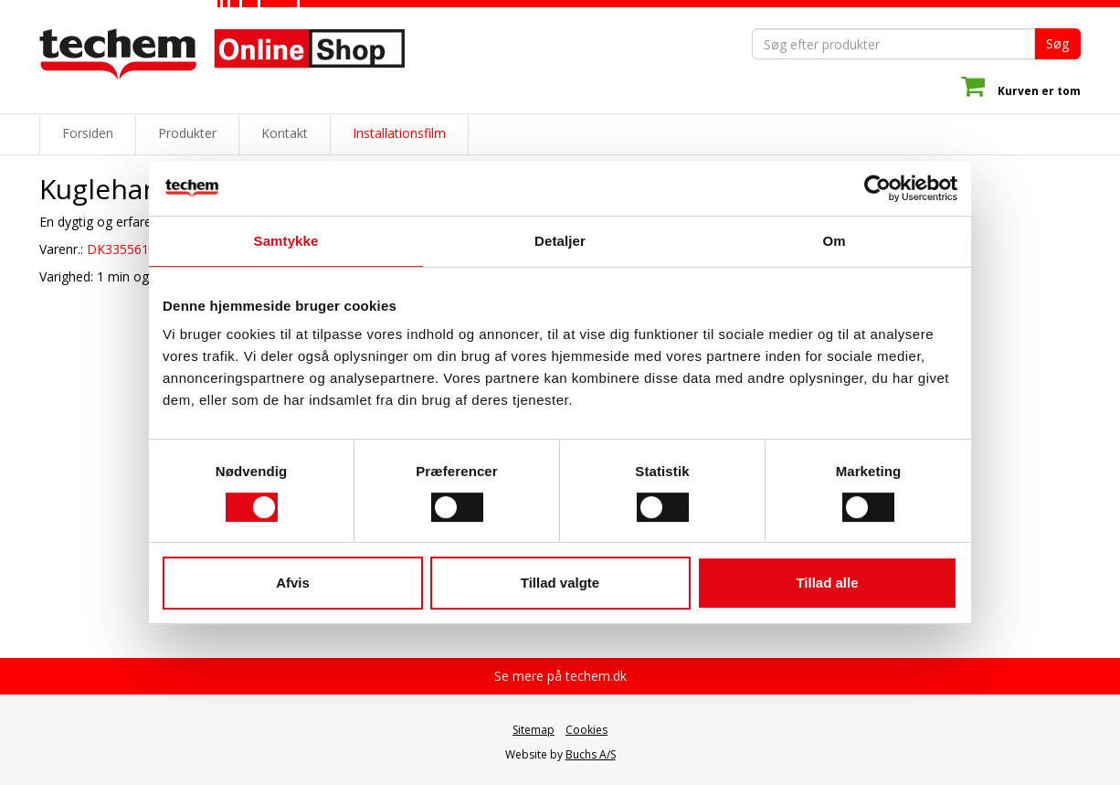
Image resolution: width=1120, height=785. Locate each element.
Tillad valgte (560, 582)
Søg (1057, 43)
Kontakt (284, 133)
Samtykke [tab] (286, 241)
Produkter (187, 133)
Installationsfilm (399, 133)
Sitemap (533, 729)
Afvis (293, 582)
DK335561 (118, 249)
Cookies (586, 729)
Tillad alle (827, 582)
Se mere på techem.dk (560, 675)
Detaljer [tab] (560, 241)
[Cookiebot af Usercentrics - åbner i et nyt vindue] (877, 188)
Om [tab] (833, 241)
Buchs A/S (590, 754)
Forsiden (87, 133)
